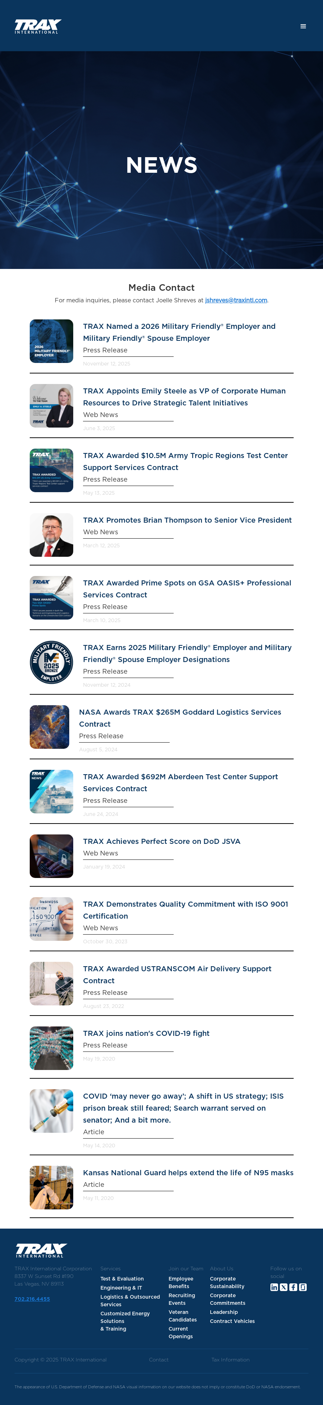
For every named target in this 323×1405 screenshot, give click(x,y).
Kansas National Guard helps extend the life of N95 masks (188, 1173)
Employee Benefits (181, 1283)
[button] (303, 26)
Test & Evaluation (122, 1279)
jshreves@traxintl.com (236, 300)
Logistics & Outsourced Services (130, 1301)
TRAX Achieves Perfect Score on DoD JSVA (162, 841)
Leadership (224, 1312)
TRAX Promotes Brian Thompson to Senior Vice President (187, 520)
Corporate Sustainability (227, 1283)
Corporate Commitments (227, 1299)
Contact (159, 1360)
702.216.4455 (32, 1299)
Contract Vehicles (232, 1321)
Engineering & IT (121, 1288)
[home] (36, 26)
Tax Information (230, 1360)
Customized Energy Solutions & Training (125, 1321)
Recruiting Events (182, 1299)
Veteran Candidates (183, 1316)
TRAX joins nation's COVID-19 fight (146, 1033)
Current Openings (181, 1333)
